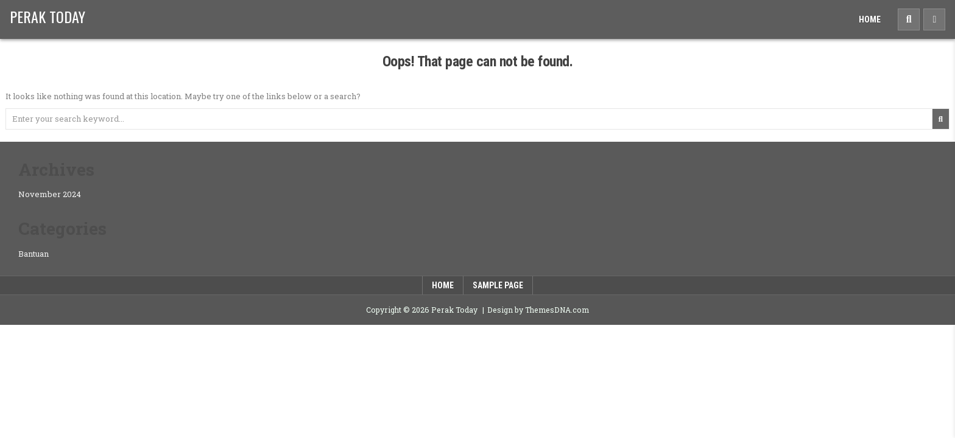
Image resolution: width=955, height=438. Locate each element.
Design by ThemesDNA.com (538, 310)
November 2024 (49, 194)
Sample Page (498, 285)
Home (870, 19)
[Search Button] (909, 19)
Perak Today (47, 16)
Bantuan (33, 253)
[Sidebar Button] (934, 19)
